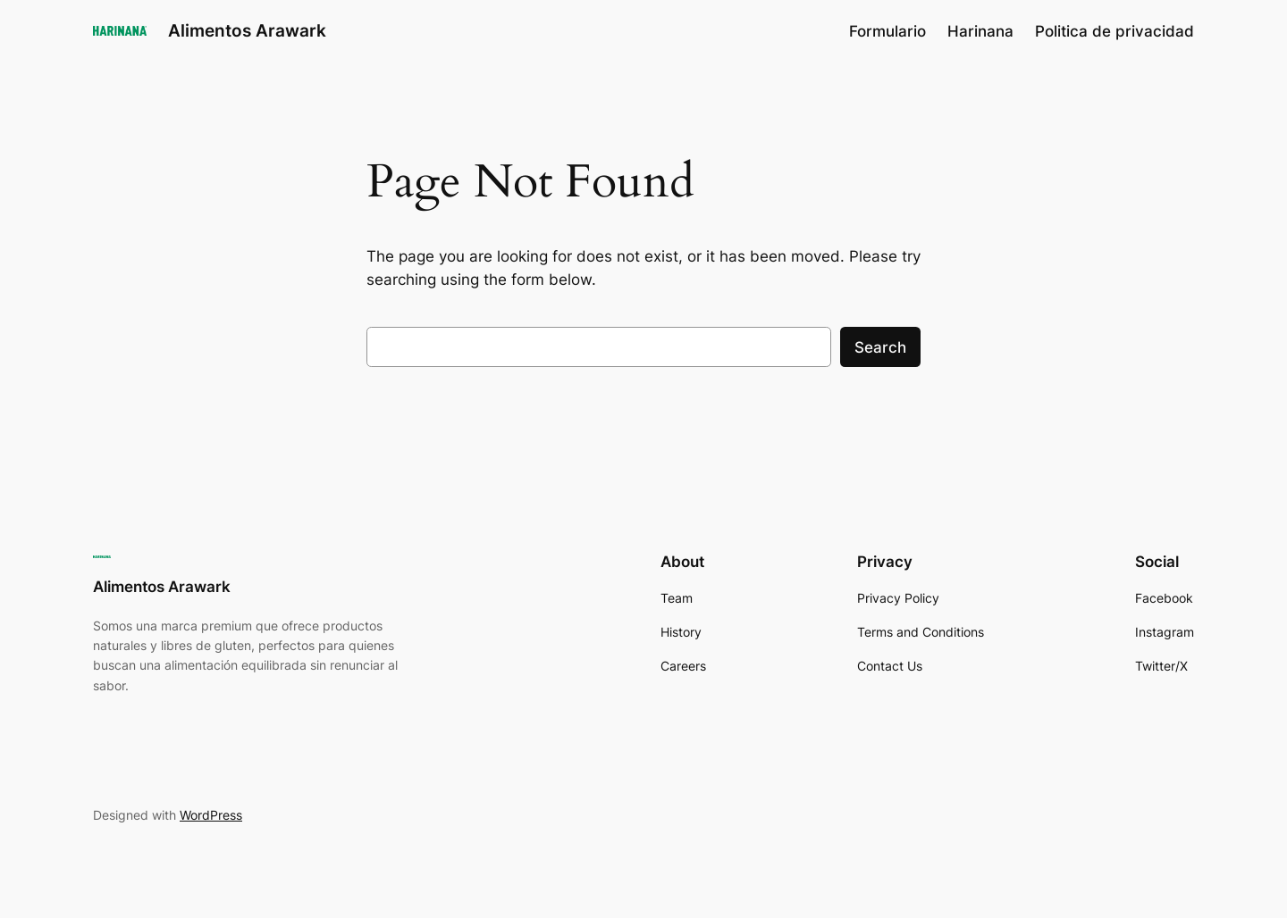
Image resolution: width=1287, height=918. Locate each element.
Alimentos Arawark (247, 30)
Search (880, 347)
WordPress (211, 814)
